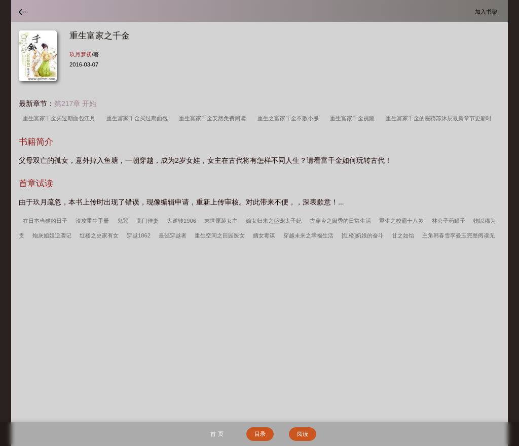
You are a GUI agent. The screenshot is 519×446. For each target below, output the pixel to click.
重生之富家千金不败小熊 (289, 118)
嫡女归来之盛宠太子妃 (274, 221)
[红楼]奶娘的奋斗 (363, 235)
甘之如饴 (403, 235)
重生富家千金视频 (354, 118)
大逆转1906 (181, 221)
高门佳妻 (147, 221)
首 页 (216, 434)
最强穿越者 (173, 235)
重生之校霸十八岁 (401, 221)
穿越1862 (139, 235)
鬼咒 (122, 221)
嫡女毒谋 (264, 235)
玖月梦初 (80, 54)
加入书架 (487, 11)
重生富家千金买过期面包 (138, 118)
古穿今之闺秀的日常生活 (340, 221)
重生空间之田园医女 (220, 235)
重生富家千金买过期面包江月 (60, 118)
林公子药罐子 (448, 221)
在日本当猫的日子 (45, 221)
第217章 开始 (75, 103)
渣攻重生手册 (92, 221)
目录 (260, 434)
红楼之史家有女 (99, 235)
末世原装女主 (221, 221)
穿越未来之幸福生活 (308, 235)
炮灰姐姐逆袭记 (51, 235)
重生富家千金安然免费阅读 (214, 118)
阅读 (302, 434)
